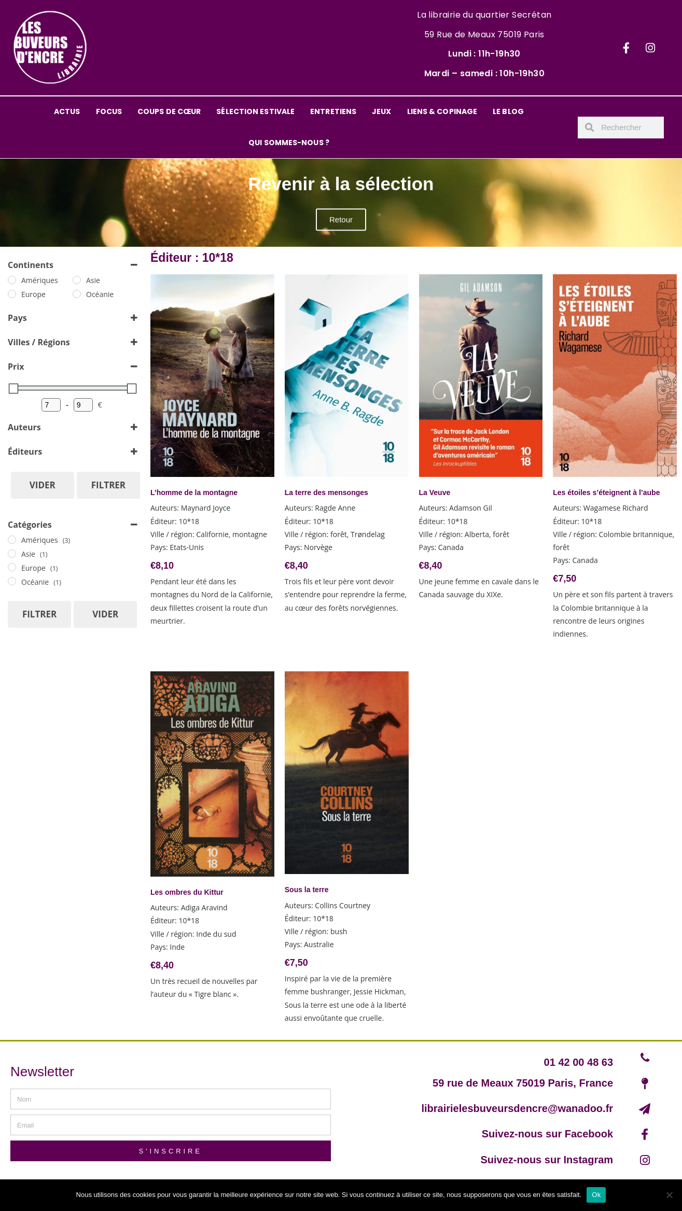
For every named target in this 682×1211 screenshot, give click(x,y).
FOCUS (109, 111)
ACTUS (67, 111)
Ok (596, 1195)
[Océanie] (77, 294)
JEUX (381, 111)
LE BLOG (508, 111)
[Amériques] (12, 280)
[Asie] (77, 280)
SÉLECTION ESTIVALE (255, 111)
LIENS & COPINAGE (442, 111)
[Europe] (12, 294)
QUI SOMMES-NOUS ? (288, 142)
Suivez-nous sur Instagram (546, 1159)
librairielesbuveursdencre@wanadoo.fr (517, 1108)
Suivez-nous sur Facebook (547, 1133)
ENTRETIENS (333, 111)
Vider (42, 485)
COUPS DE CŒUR (169, 111)
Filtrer (108, 485)
